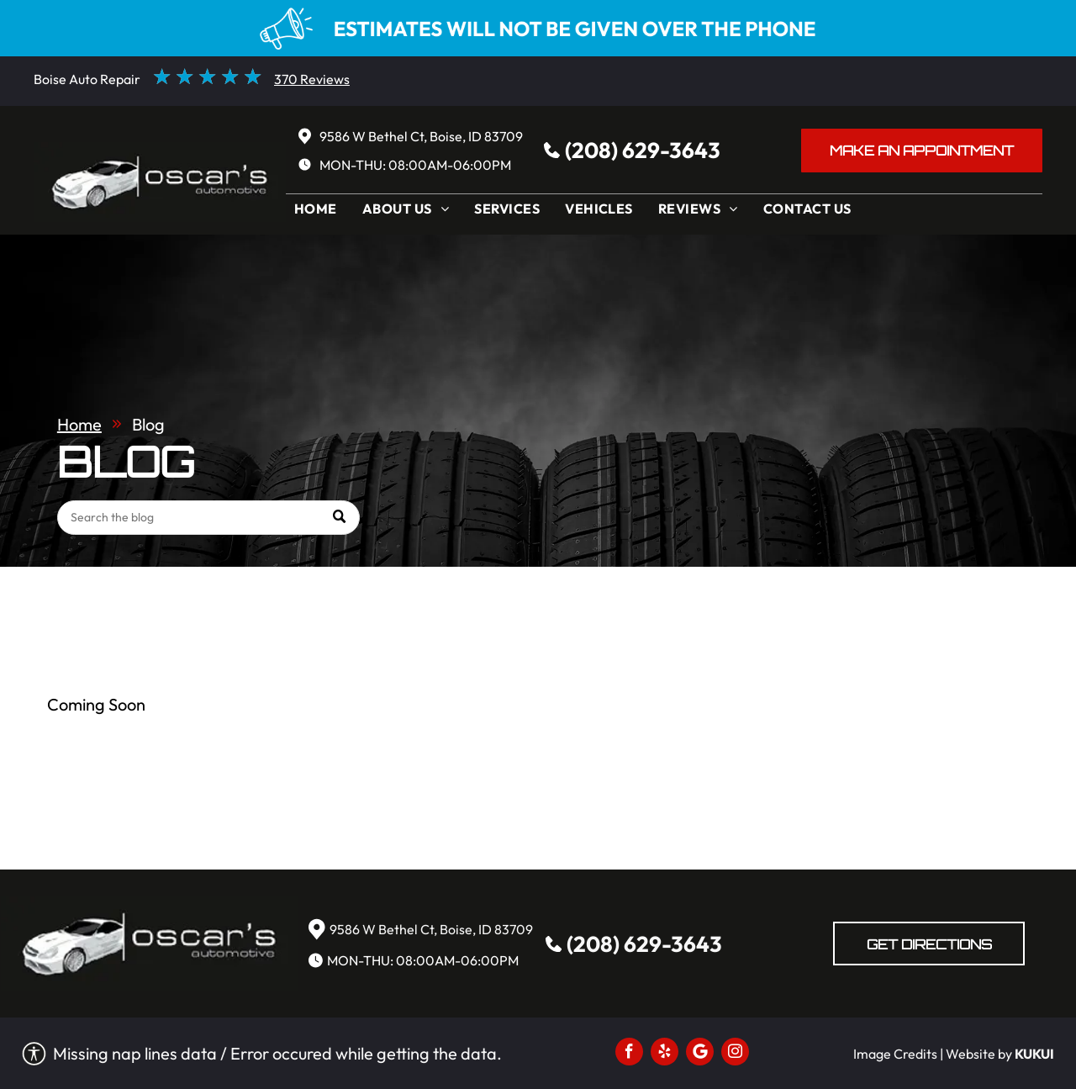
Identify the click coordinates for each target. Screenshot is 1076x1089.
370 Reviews (312, 79)
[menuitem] (320, 212)
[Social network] (700, 1054)
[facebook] (629, 1054)
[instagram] (735, 1054)
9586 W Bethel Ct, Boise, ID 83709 (421, 136)
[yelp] (664, 1054)
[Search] (208, 517)
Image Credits (895, 1053)
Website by (979, 1053)
